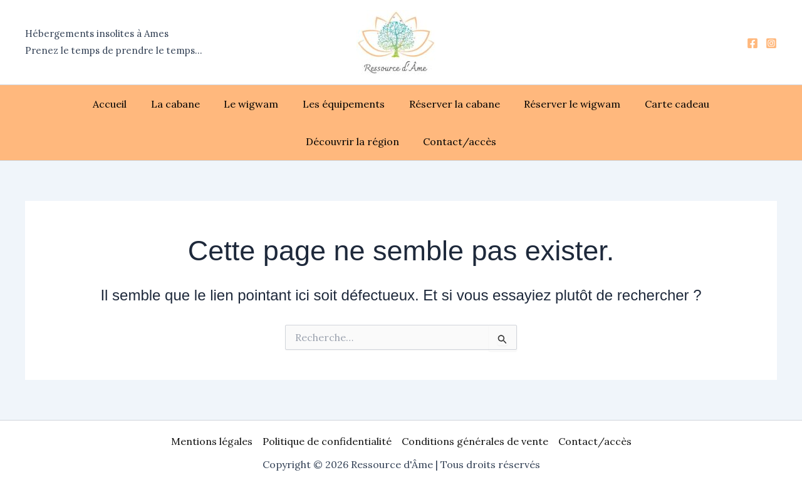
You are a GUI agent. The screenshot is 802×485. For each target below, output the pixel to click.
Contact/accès (401, 141)
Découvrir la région (707, 104)
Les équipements (287, 104)
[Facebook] (752, 43)
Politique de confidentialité (327, 441)
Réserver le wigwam (507, 104)
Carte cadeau (608, 104)
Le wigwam (199, 104)
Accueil (66, 104)
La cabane (127, 104)
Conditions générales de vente (475, 441)
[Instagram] (771, 43)
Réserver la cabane (393, 104)
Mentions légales (212, 441)
